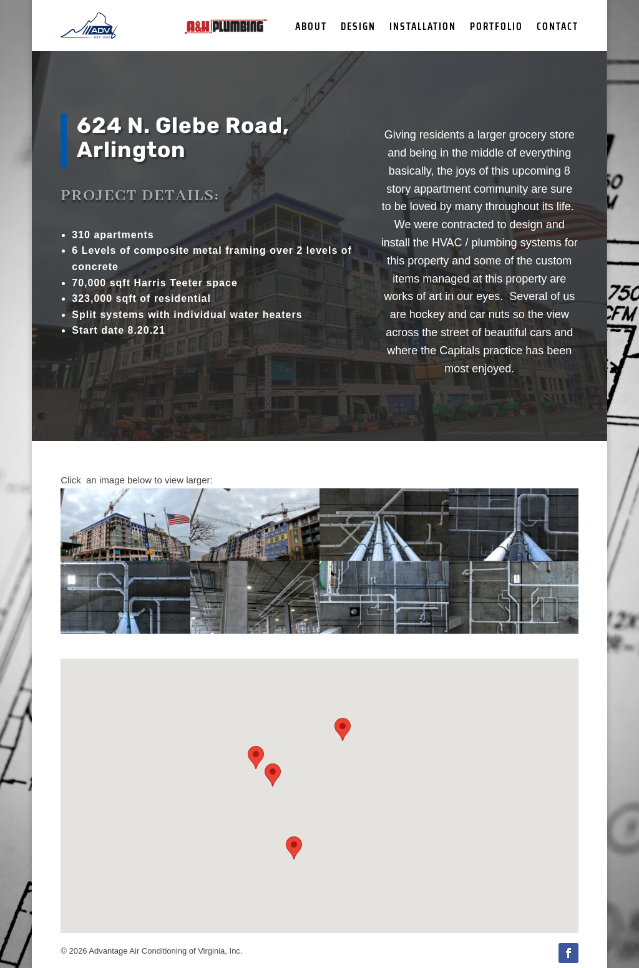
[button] (342, 729)
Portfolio (496, 28)
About (311, 28)
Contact (557, 28)
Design (358, 28)
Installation (422, 28)
